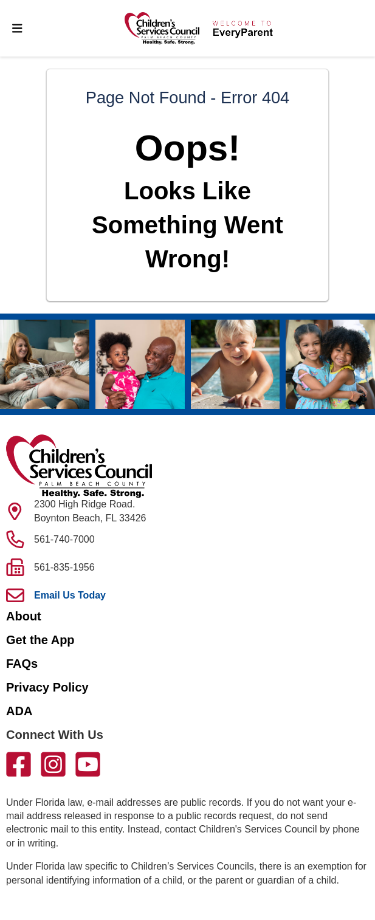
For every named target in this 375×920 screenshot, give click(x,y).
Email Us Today (70, 595)
